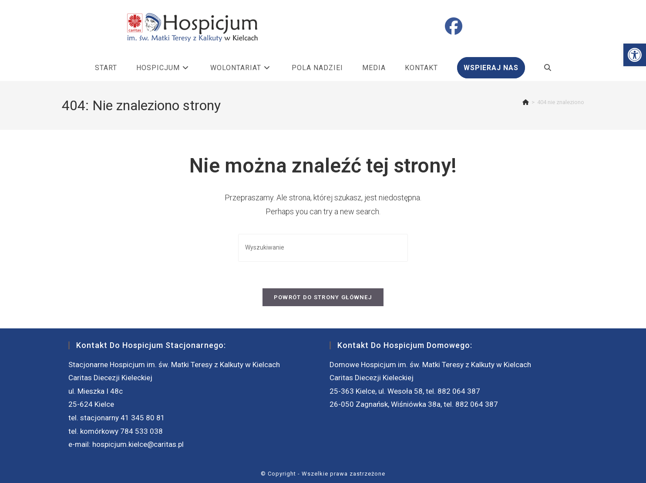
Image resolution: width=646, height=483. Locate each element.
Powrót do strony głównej (323, 297)
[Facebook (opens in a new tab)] (453, 26)
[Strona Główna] (525, 102)
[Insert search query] (323, 247)
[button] (634, 55)
